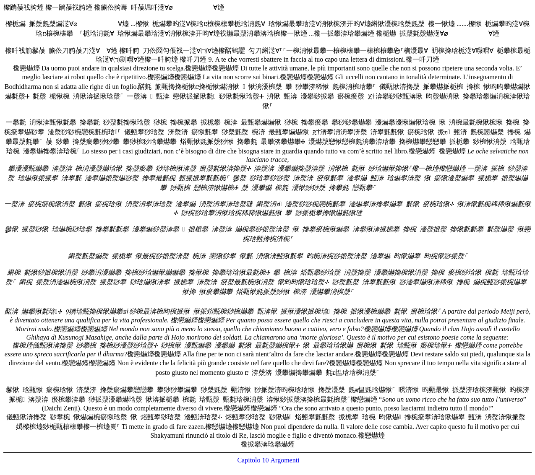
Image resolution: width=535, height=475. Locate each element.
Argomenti (285, 460)
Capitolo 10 (253, 460)
